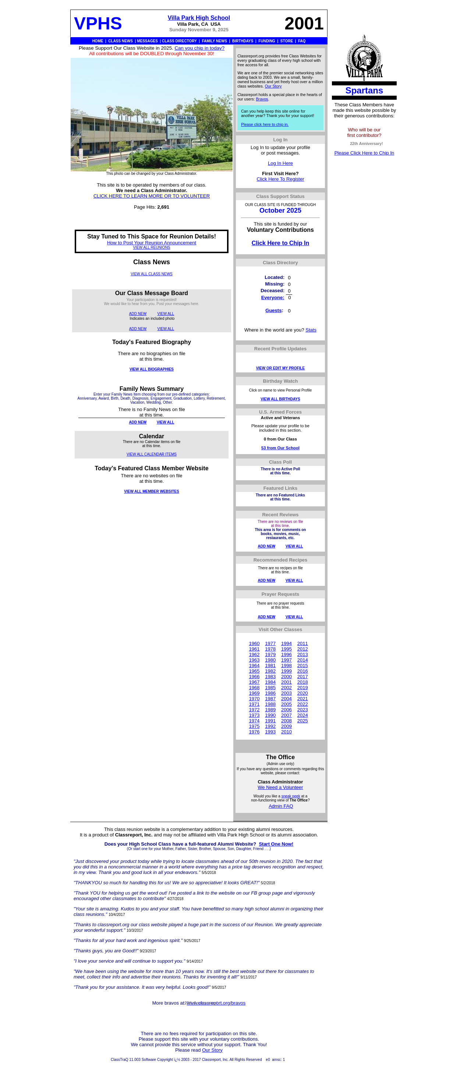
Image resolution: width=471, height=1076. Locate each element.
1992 (270, 726)
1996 (286, 654)
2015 (302, 665)
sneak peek (290, 796)
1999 (286, 671)
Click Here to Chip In (280, 243)
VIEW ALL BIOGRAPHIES (152, 369)
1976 (254, 732)
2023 (302, 709)
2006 (286, 709)
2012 (302, 649)
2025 (302, 720)
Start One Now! (276, 844)
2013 (302, 654)
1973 (254, 715)
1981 (270, 665)
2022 (302, 704)
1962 (254, 654)
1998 (286, 665)
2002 (286, 687)
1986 (270, 693)
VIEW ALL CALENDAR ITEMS (152, 454)
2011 (302, 643)
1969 (254, 693)
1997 (286, 660)
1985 (270, 687)
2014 (302, 660)
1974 (254, 720)
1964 (254, 665)
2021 (302, 698)
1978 (270, 649)
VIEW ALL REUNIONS (151, 247)
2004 (286, 698)
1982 (270, 671)
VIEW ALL (165, 314)
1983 (270, 676)
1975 (254, 726)
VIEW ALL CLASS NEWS (152, 274)
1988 (270, 704)
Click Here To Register (280, 179)
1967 (254, 682)
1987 (270, 698)
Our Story (273, 86)
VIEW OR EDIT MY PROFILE (280, 368)
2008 (286, 720)
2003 (286, 693)
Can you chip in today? (199, 48)
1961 (254, 649)
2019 (302, 687)
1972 (254, 709)
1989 (270, 709)
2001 (286, 682)
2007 (286, 715)
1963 (254, 660)
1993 (270, 732)
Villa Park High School (199, 18)
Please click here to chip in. (264, 124)
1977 (270, 643)
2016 (302, 671)
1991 (270, 720)
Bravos (262, 99)
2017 (302, 676)
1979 (270, 654)
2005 (286, 704)
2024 (302, 715)
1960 (254, 643)
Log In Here (280, 163)
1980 (270, 660)
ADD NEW (137, 314)
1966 (254, 676)
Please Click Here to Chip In (364, 153)
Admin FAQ (281, 806)
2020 (302, 693)
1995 (286, 649)
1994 (286, 643)
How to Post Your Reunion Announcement (151, 242)
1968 (254, 687)
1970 (254, 698)
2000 (286, 676)
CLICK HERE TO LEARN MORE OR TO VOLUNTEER (151, 196)
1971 (254, 704)
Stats (310, 330)
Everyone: (272, 297)
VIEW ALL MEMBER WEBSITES (151, 491)
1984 (270, 682)
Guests (273, 310)
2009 (286, 726)
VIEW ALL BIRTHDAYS (280, 399)
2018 (302, 682)
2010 (286, 732)
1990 (270, 715)
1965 (254, 671)
